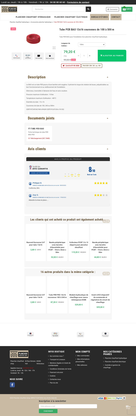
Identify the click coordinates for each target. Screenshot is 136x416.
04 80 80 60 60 (57, 2)
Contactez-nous (55, 379)
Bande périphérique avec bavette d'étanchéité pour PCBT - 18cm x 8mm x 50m (57, 247)
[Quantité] (84, 56)
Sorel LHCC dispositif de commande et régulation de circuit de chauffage (100, 298)
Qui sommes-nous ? (57, 356)
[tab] (68, 77)
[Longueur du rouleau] (91, 44)
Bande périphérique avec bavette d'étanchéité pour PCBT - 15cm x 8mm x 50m (100, 247)
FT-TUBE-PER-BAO (36, 128)
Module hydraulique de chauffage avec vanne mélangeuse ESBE (78, 297)
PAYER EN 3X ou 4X (92, 66)
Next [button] (108, 219)
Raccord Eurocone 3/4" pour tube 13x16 (36, 243)
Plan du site (54, 383)
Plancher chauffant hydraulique (116, 358)
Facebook (12, 384)
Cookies (52, 376)
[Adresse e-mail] (68, 406)
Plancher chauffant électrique (115, 362)
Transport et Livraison (57, 359)
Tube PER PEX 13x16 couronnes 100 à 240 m (57, 296)
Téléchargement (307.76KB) (39, 138)
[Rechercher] (61, 9)
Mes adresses (82, 365)
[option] (35, 242)
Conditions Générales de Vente (60, 369)
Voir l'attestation (39, 173)
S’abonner (48, 411)
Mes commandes (83, 356)
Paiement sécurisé (56, 372)
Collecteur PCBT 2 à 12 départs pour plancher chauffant (78, 244)
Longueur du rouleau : (65, 44)
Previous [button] (104, 219)
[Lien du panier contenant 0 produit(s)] (126, 9)
